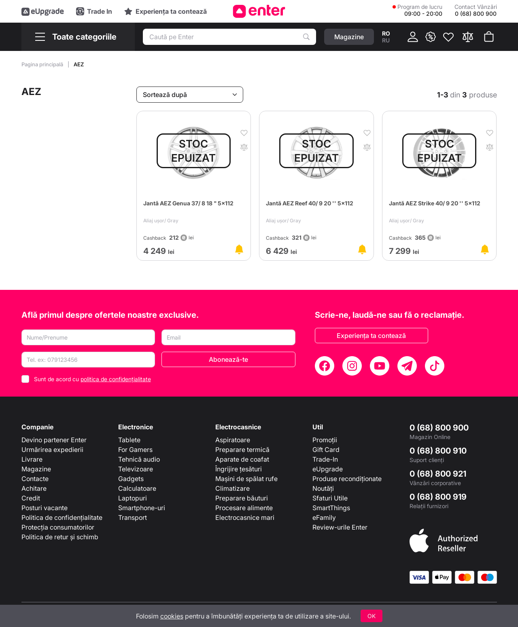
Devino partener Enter (54, 440)
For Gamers (135, 449)
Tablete (129, 440)
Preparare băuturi (241, 498)
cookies (171, 616)
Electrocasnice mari (244, 517)
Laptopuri (132, 498)
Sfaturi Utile (330, 498)
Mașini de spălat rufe (246, 479)
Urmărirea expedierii (52, 449)
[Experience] (165, 11)
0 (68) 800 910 (438, 451)
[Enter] (259, 11)
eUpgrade (327, 469)
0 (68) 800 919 (438, 497)
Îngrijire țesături (238, 469)
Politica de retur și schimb (59, 537)
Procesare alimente (244, 508)
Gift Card (326, 449)
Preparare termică (242, 449)
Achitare (34, 488)
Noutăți (323, 488)
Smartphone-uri (141, 508)
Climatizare (232, 488)
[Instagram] (352, 366)
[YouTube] (379, 366)
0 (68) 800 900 (439, 428)
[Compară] (468, 37)
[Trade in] (94, 11)
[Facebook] (324, 366)
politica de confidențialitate (116, 379)
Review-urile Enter (339, 527)
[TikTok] (434, 366)
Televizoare (135, 469)
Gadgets (131, 479)
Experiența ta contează (371, 335)
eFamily (324, 517)
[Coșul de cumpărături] (489, 37)
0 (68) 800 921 (438, 474)
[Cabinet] (412, 36)
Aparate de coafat (242, 459)
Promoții (324, 440)
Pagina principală (42, 64)
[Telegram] (407, 366)
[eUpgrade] (42, 11)
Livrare (31, 459)
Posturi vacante (44, 508)
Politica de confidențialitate (61, 517)
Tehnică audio (139, 459)
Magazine (36, 469)
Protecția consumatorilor (57, 527)
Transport (132, 517)
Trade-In (325, 459)
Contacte (35, 479)
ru (386, 40)
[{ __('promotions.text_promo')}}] (430, 36)
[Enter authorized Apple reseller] (444, 540)
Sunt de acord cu (92, 379)
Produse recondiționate (347, 479)
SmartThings (331, 508)
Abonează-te (228, 359)
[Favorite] (448, 36)
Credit (30, 498)
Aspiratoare (232, 440)
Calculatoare (137, 488)
